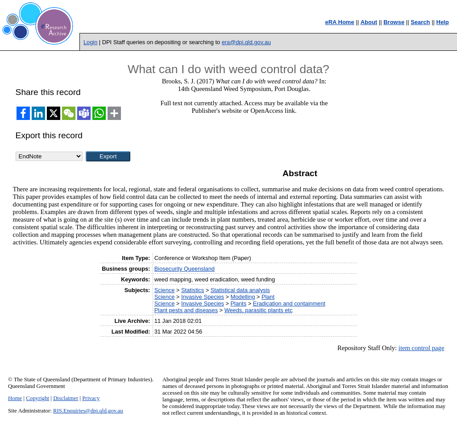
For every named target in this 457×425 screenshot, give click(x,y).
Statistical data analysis (240, 290)
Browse (393, 22)
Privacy (91, 398)
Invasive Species (202, 296)
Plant (268, 296)
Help (442, 22)
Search (420, 22)
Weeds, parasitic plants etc (258, 310)
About (369, 22)
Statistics (192, 290)
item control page (422, 347)
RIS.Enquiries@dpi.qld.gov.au (88, 411)
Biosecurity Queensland (184, 268)
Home (15, 398)
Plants (239, 303)
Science (164, 290)
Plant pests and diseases (186, 310)
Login (90, 42)
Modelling (243, 296)
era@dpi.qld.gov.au (246, 42)
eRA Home (339, 22)
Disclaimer (65, 398)
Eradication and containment (289, 303)
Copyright (37, 398)
